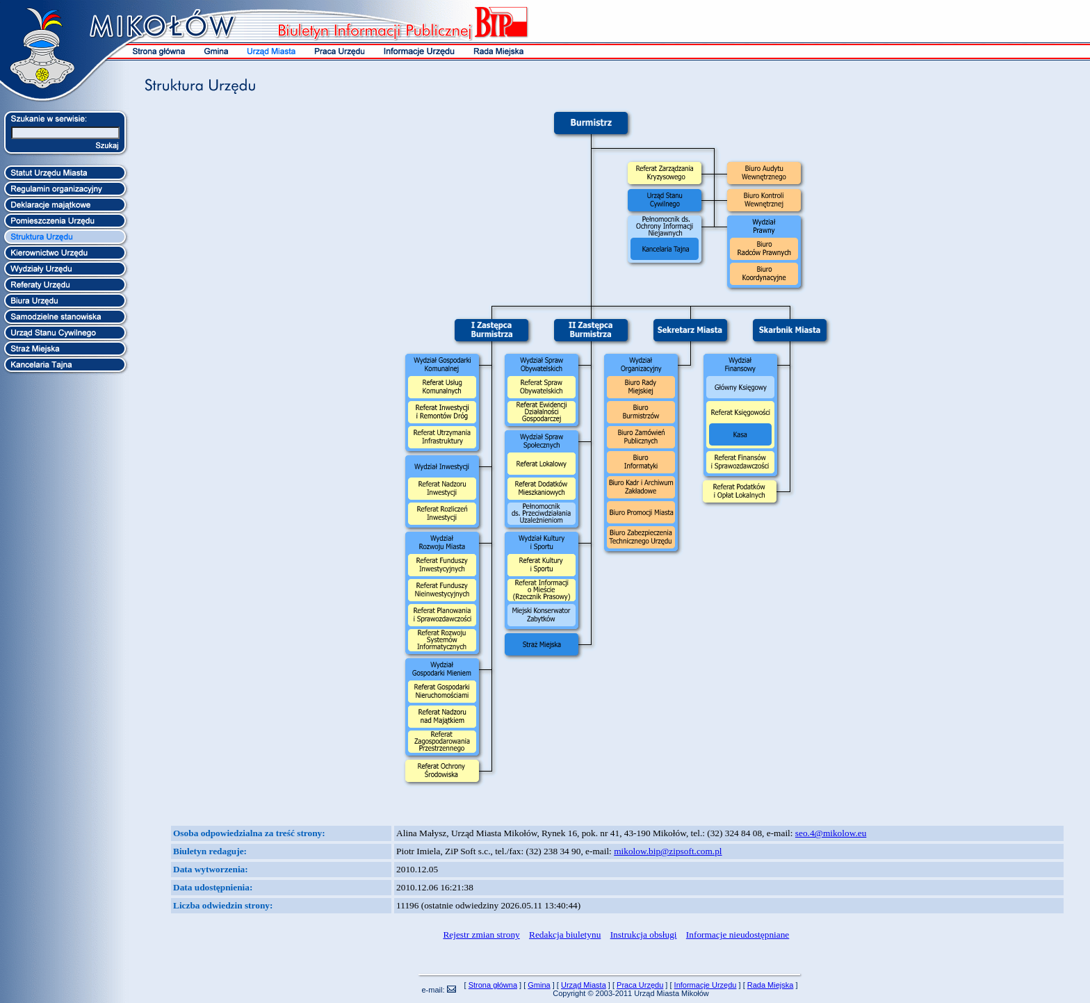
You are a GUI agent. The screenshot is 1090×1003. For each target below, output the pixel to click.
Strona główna (493, 985)
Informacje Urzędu (705, 985)
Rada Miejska (770, 985)
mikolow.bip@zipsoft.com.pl (668, 851)
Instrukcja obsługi (643, 934)
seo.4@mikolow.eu (830, 833)
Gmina (539, 985)
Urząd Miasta (583, 985)
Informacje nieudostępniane (737, 934)
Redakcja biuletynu (565, 934)
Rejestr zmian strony (481, 934)
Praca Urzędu (640, 985)
